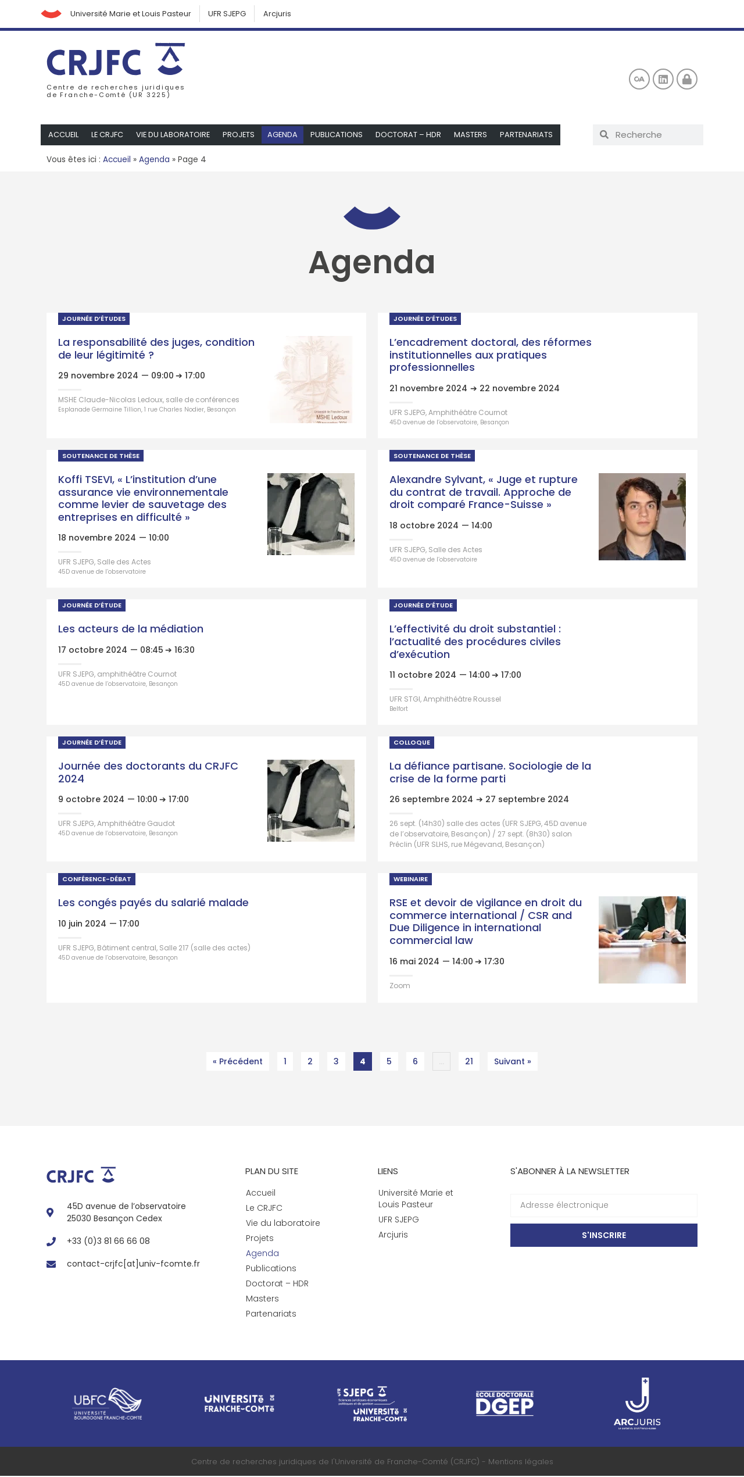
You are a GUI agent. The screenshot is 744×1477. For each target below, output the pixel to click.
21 (472, 1060)
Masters (474, 135)
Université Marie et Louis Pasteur (133, 14)
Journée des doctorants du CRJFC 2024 (148, 773)
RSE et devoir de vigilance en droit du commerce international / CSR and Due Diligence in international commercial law (485, 923)
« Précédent (238, 1062)
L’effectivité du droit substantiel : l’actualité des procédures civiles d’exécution (475, 643)
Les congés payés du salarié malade (153, 904)
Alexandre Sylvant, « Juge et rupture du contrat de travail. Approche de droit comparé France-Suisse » (483, 493)
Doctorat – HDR (412, 135)
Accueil (63, 135)
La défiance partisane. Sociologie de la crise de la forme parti (490, 773)
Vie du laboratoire (174, 135)
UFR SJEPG (231, 14)
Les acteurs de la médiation (130, 630)
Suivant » (512, 1062)
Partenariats (530, 135)
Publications (340, 135)
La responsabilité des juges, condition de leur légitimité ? (156, 349)
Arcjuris (282, 14)
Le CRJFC (108, 135)
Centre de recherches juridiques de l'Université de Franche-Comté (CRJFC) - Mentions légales (372, 1462)
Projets (241, 135)
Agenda (285, 135)
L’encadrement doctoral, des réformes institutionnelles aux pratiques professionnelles (490, 355)
